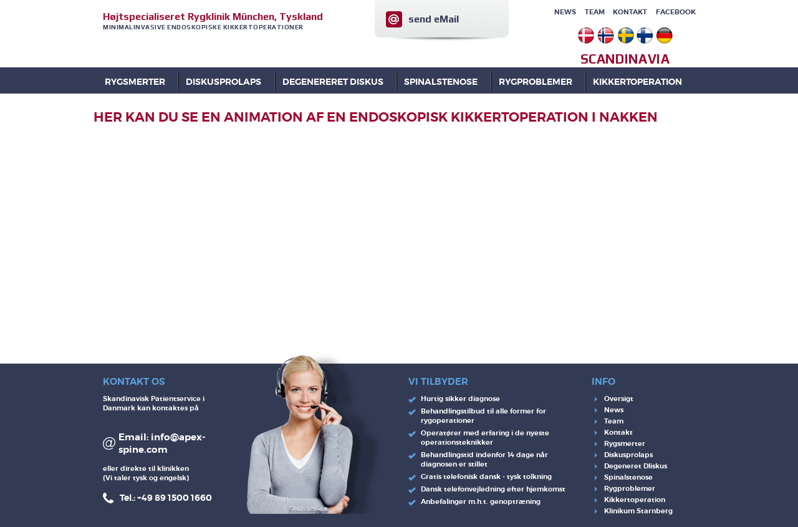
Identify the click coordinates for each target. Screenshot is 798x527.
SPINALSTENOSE (441, 81)
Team (595, 11)
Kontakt (630, 11)
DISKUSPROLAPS (223, 81)
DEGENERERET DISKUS (332, 81)
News (565, 11)
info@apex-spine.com (162, 443)
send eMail (433, 19)
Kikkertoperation (634, 499)
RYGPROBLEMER (535, 81)
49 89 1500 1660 (177, 497)
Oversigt (618, 398)
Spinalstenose (628, 477)
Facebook (676, 11)
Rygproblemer (629, 488)
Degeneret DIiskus (635, 466)
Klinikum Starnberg (638, 510)
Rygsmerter (135, 81)
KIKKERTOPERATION (637, 81)
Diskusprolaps (628, 454)
